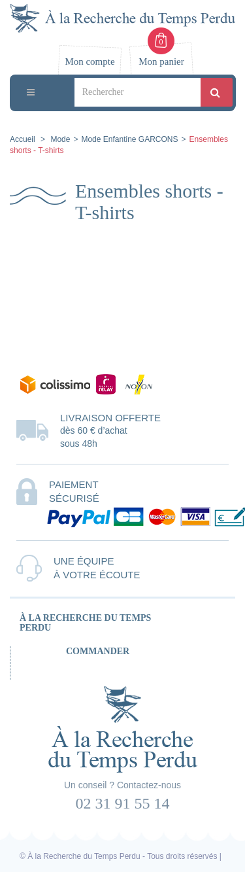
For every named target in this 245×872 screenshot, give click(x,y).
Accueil (22, 139)
